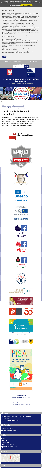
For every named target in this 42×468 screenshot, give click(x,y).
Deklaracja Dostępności (9, 447)
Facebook (5, 442)
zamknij (4, 56)
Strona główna (8, 61)
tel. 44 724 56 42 (7, 428)
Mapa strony (14, 61)
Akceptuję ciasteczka (26, 5)
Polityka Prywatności (8, 444)
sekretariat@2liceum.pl (8, 430)
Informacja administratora (21, 64)
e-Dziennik (5, 440)
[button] (40, 93)
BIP (3, 438)
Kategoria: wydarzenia (18, 106)
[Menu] (21, 102)
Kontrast (35, 61)
